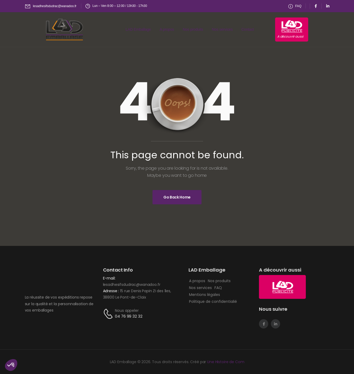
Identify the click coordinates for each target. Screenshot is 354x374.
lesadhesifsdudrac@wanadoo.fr (131, 284)
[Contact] (109, 314)
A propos (167, 29)
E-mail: (109, 278)
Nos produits (193, 29)
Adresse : (111, 291)
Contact (247, 29)
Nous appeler (126, 310)
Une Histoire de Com (225, 361)
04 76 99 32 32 (128, 316)
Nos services (222, 29)
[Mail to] (51, 6)
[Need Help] (295, 6)
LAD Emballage (138, 29)
